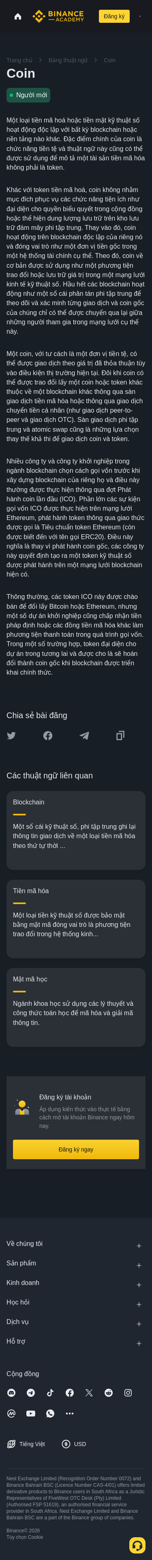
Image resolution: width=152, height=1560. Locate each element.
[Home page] (58, 16)
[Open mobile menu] (140, 16)
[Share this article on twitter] (11, 736)
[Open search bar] (89, 16)
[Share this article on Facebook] (48, 736)
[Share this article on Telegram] (84, 736)
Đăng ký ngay (76, 1149)
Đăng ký (114, 16)
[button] (140, 16)
